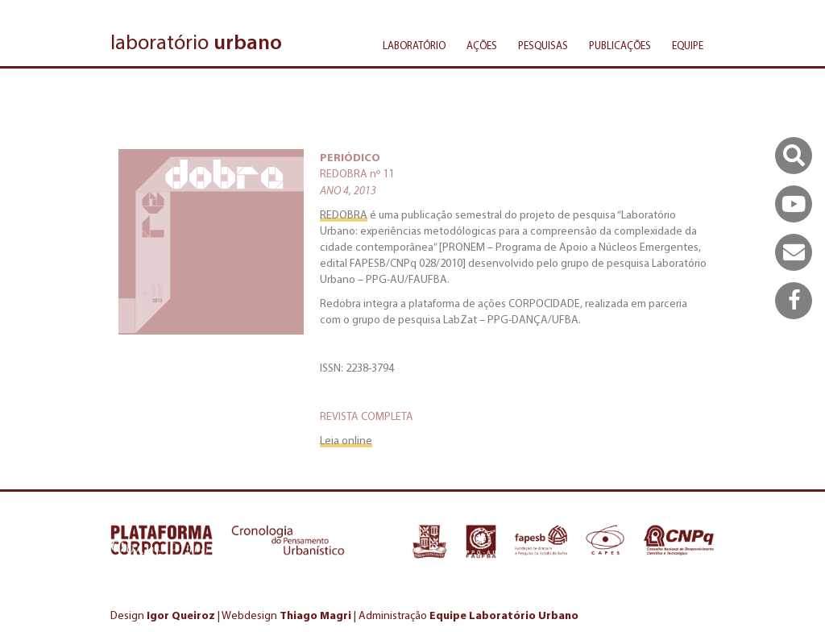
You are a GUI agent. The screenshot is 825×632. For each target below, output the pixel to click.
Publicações (620, 46)
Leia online (346, 440)
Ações (481, 46)
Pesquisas (543, 46)
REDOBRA (343, 215)
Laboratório (414, 46)
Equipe (687, 46)
